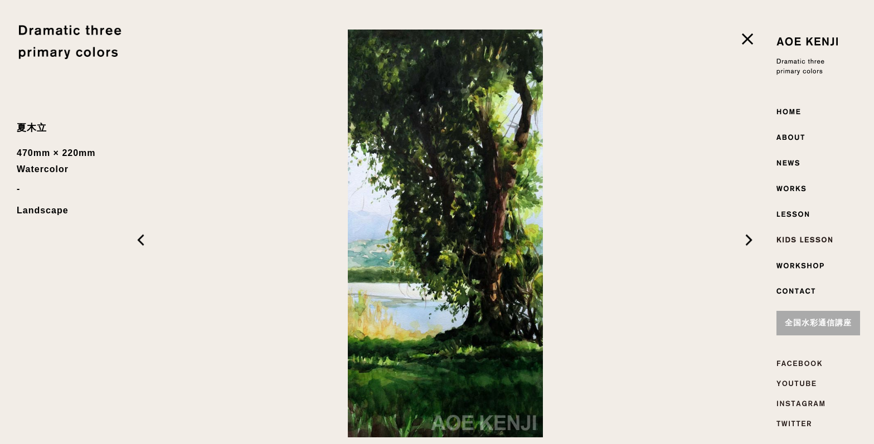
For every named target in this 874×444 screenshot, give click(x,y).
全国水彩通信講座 (818, 323)
